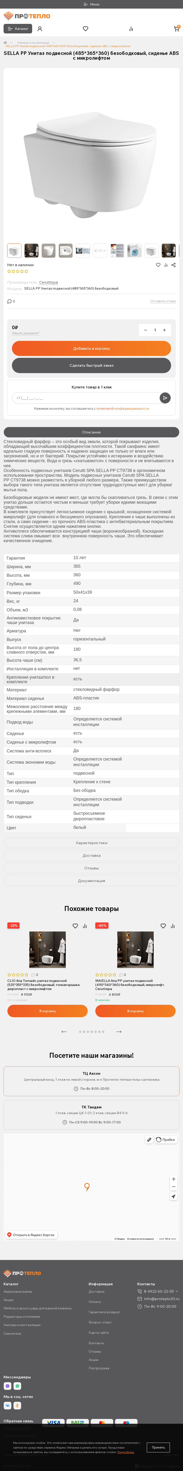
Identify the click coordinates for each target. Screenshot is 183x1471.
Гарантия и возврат (104, 1312)
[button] (40, 29)
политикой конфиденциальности (123, 408)
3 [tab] (84, 1032)
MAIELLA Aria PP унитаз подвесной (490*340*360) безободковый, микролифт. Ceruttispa (130, 985)
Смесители (12, 1333)
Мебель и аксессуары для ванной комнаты (37, 1308)
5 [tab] (92, 1032)
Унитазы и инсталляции (33, 42)
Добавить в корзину (91, 348)
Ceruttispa (48, 282)
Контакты (96, 1343)
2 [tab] (80, 1032)
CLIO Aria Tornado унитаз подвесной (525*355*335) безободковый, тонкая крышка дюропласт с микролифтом (43, 985)
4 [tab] (88, 1032)
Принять (158, 1447)
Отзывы (95, 1351)
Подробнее (125, 1452)
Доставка (96, 1291)
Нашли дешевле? (26, 333)
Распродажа (99, 1368)
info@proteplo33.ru (161, 1298)
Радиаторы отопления (22, 1316)
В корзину (47, 1011)
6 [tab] (96, 1032)
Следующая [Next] (119, 1032)
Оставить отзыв (163, 301)
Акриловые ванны (18, 1291)
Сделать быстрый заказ (92, 365)
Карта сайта (99, 1332)
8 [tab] (103, 1032)
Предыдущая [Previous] (64, 1032)
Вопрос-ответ (100, 1322)
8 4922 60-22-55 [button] (159, 1291)
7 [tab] (99, 1032)
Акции (8, 1300)
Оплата (95, 1302)
